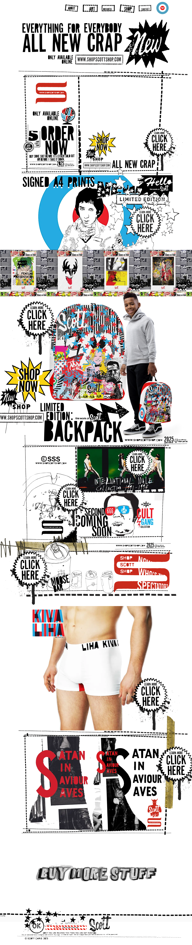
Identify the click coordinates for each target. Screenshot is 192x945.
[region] (71, 8)
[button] (120, 118)
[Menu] (162, 8)
